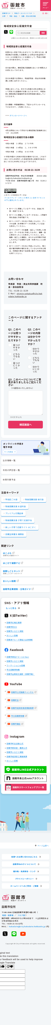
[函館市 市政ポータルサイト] (13, 5)
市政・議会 (13, 16)
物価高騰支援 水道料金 (15, 506)
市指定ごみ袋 (11, 499)
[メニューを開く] (45, 5)
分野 (3, 16)
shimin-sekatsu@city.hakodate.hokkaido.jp (25, 295)
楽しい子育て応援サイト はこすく (20, 527)
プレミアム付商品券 (14, 513)
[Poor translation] (10, 966)
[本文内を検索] (31, 32)
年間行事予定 (9, 479)
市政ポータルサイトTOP (23, 13)
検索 (43, 33)
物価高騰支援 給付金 (34, 499)
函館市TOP (6, 13)
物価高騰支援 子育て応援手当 (18, 520)
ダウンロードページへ (18, 115)
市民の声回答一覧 (11, 470)
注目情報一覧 (9, 460)
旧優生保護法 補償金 (14, 534)
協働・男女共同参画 (28, 16)
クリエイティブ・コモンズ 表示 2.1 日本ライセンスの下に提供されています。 (24, 198)
